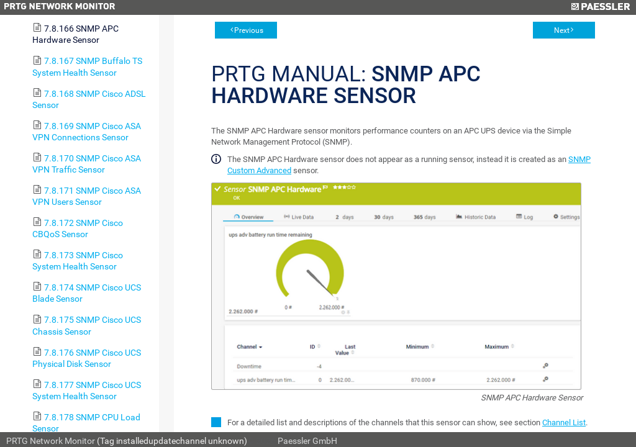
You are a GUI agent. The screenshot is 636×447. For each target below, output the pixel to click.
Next (562, 30)
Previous (248, 30)
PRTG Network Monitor (50, 441)
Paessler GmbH (307, 441)
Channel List (564, 422)
